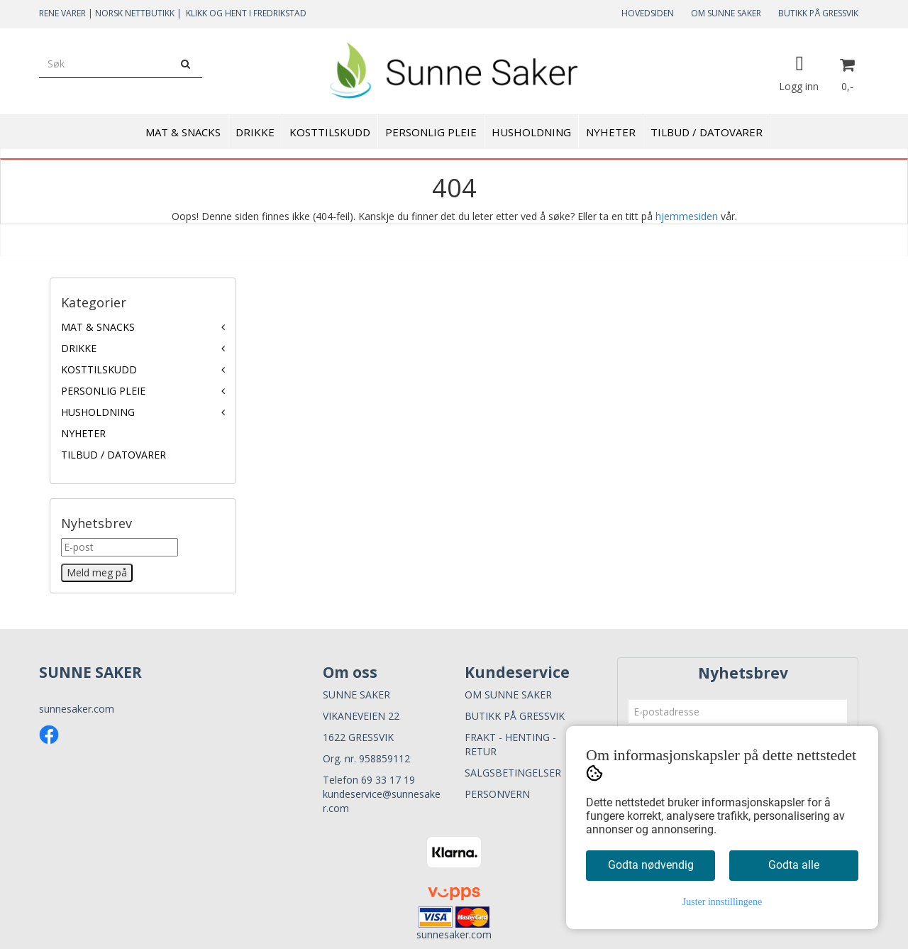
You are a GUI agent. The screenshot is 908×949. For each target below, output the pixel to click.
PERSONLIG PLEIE (103, 390)
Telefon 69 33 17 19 (369, 779)
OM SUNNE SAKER (726, 13)
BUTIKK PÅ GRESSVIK (818, 13)
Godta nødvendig (651, 865)
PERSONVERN (497, 794)
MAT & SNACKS (98, 327)
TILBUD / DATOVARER (113, 454)
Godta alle (793, 865)
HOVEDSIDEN (647, 13)
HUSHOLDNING (98, 412)
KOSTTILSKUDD (99, 369)
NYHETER (83, 433)
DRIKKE (78, 348)
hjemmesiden (686, 216)
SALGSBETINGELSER (513, 772)
